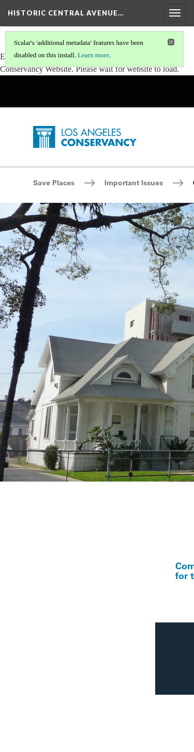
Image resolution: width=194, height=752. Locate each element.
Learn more (93, 55)
